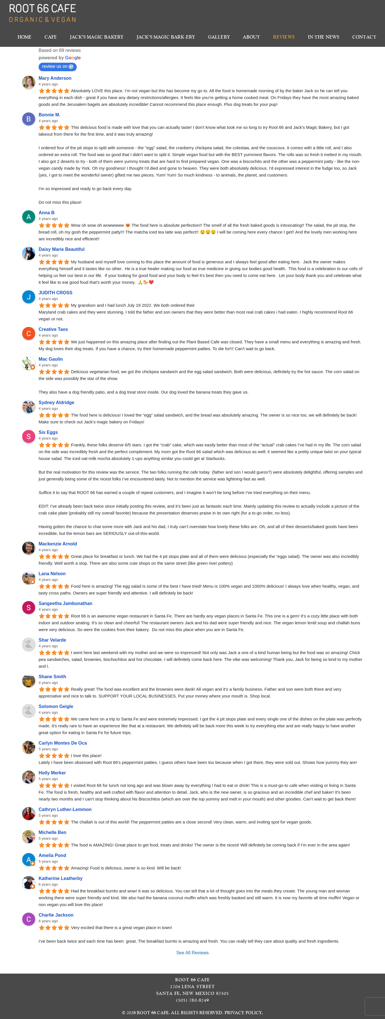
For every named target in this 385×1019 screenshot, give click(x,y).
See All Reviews (192, 952)
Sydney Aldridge (56, 402)
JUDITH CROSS (55, 292)
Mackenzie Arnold (58, 543)
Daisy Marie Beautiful (62, 249)
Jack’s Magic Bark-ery (166, 37)
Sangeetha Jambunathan (65, 603)
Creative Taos (53, 329)
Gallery (219, 37)
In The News (324, 37)
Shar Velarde (52, 640)
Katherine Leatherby (61, 878)
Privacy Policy (243, 1012)
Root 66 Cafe (153, 1012)
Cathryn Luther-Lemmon (65, 809)
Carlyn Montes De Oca (63, 743)
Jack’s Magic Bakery (97, 37)
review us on (57, 66)
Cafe (51, 37)
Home (25, 37)
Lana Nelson (52, 573)
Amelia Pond (52, 855)
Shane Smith (52, 676)
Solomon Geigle (56, 706)
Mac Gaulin (51, 359)
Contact (364, 37)
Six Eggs (48, 432)
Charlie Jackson (56, 915)
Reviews (284, 37)
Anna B (47, 212)
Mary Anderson (55, 78)
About (251, 37)
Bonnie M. (49, 114)
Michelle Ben (52, 832)
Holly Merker (52, 772)
